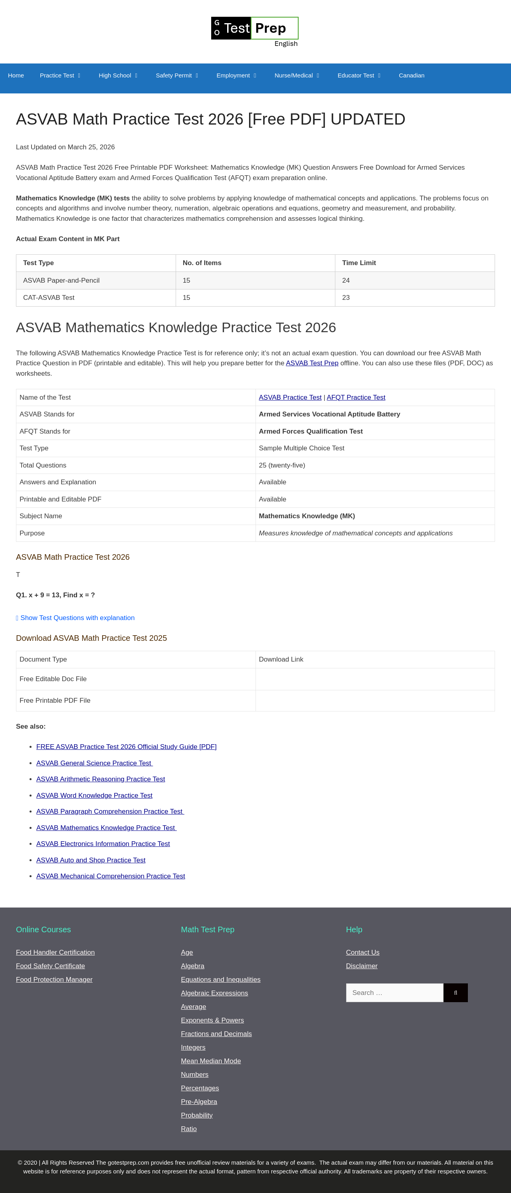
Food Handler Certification (55, 952)
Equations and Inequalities (220, 979)
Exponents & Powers (212, 1020)
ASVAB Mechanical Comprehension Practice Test (110, 876)
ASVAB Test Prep (312, 363)
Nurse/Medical (302, 75)
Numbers (194, 1074)
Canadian (411, 75)
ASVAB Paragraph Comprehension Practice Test (110, 811)
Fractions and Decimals (216, 1034)
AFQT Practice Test (356, 397)
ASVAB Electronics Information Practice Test (103, 844)
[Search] (456, 993)
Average (193, 1007)
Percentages (200, 1088)
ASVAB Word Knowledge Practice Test (94, 795)
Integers (193, 1047)
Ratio (189, 1129)
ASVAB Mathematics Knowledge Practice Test (106, 828)
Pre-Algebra (199, 1102)
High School (123, 75)
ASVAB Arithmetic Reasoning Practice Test (100, 779)
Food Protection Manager (54, 979)
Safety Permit (182, 75)
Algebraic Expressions (214, 993)
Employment (242, 75)
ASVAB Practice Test (290, 397)
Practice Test (65, 75)
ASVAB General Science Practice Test (94, 763)
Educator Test (364, 75)
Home (16, 75)
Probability (196, 1115)
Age (187, 952)
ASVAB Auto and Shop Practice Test (90, 860)
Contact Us (363, 952)
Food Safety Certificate (50, 966)
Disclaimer (362, 966)
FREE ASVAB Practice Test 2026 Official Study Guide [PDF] (126, 747)
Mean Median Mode (211, 1061)
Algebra (192, 966)
